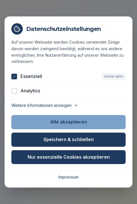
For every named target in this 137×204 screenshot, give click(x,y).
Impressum (68, 177)
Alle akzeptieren (68, 122)
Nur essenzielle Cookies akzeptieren (69, 157)
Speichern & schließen (68, 139)
